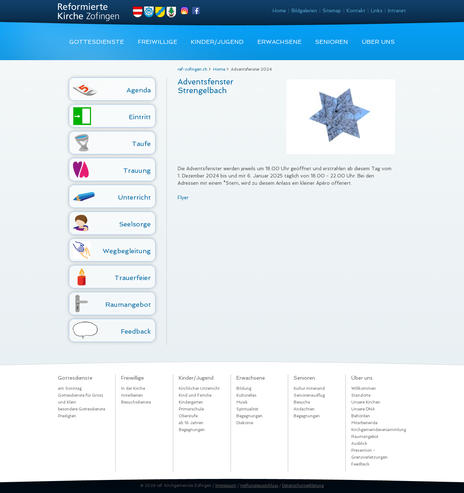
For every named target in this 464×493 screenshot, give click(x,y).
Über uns (378, 41)
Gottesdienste (96, 41)
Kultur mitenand (309, 388)
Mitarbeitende (364, 423)
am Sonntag (70, 388)
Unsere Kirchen (365, 402)
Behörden (360, 416)
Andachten (304, 409)
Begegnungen (192, 429)
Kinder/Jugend (217, 41)
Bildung (243, 388)
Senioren (331, 41)
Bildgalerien (304, 10)
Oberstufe (188, 416)
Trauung (137, 170)
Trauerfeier (133, 277)
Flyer (183, 197)
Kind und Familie (195, 395)
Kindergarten (191, 402)
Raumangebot (128, 304)
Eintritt (140, 117)
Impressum (225, 485)
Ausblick (359, 443)
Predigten (67, 416)
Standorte (360, 395)
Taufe (141, 143)
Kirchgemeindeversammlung (378, 429)
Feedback (136, 331)
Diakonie (244, 423)
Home (279, 10)
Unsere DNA (363, 409)
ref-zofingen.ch (192, 69)
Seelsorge (135, 224)
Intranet (397, 10)
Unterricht (134, 197)
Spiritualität (247, 409)
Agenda (139, 90)
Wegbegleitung (127, 251)
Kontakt (356, 10)
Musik (242, 402)
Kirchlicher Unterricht (199, 388)
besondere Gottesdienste (81, 409)
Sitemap (332, 10)
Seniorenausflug (309, 395)
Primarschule (191, 409)
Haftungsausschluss (259, 485)
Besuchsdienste (136, 402)
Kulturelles (246, 395)
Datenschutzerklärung (303, 485)
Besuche (302, 402)
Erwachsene (279, 41)
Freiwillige (157, 41)
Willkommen (363, 388)
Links (376, 10)
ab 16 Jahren (191, 423)
